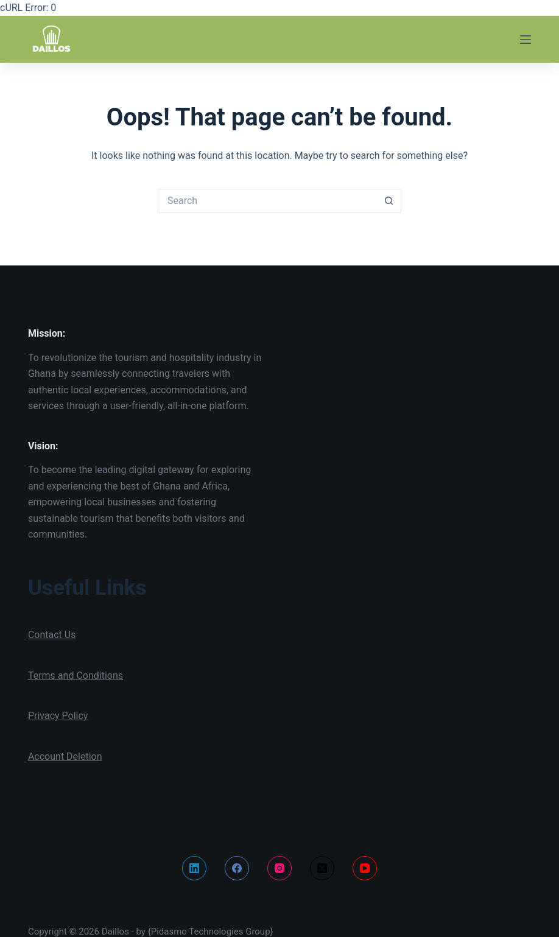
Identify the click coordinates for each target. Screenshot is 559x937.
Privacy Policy (58, 715)
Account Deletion (65, 756)
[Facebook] (237, 868)
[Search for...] (267, 201)
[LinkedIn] (194, 868)
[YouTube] (365, 868)
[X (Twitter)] (322, 868)
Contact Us (52, 634)
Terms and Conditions (75, 675)
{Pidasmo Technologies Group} (210, 931)
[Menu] (525, 39)
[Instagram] (279, 868)
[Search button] (389, 201)
